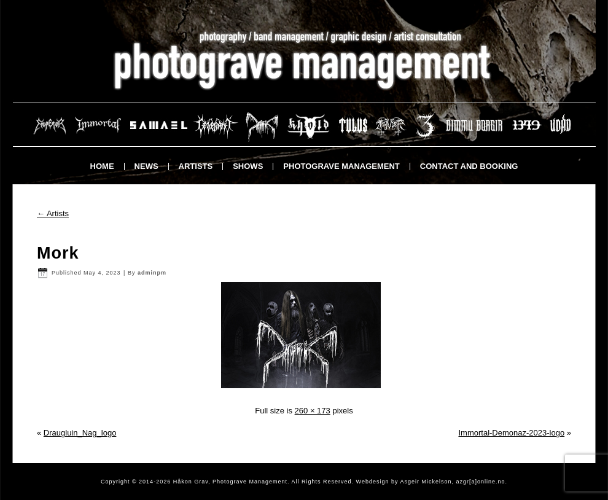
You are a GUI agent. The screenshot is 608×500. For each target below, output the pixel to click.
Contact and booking (469, 166)
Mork (58, 253)
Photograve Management (341, 166)
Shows (248, 166)
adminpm (152, 273)
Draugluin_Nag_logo (80, 432)
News (146, 166)
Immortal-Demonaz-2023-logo (511, 432)
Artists (196, 166)
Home (102, 166)
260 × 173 (312, 410)
